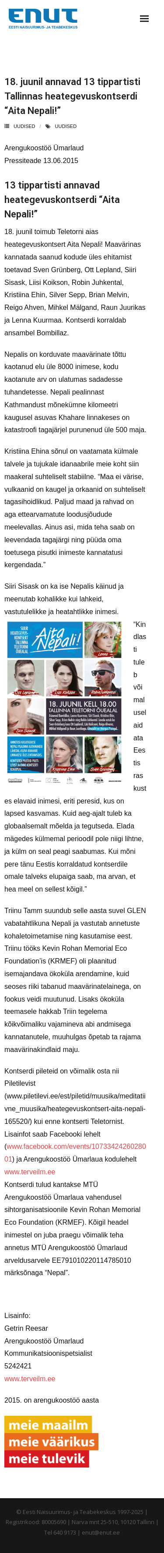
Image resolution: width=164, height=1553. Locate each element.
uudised (66, 126)
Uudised (24, 126)
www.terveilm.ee (29, 1172)
